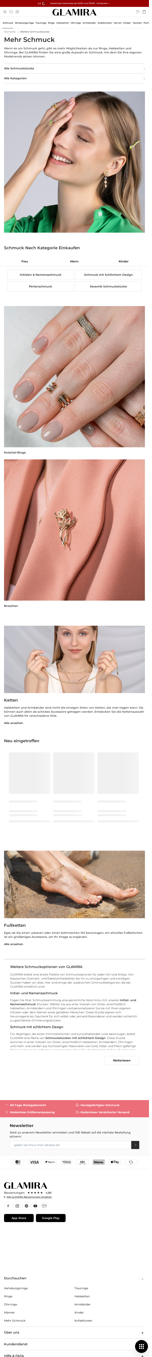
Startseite (10, 31)
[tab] (25, 261)
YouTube (35, 1206)
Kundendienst (74, 1344)
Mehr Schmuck (14, 1320)
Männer (9, 1312)
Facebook (8, 1206)
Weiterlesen (122, 1060)
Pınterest (26, 1206)
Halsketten (82, 1296)
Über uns (74, 1332)
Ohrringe (10, 1304)
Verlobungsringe (16, 1288)
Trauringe (81, 1288)
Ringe (8, 1296)
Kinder (79, 1312)
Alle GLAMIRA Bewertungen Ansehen (29, 1196)
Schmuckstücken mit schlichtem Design (75, 1038)
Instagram (17, 1206)
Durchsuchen (74, 1278)
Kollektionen (83, 1320)
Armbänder (82, 1304)
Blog (44, 1206)
